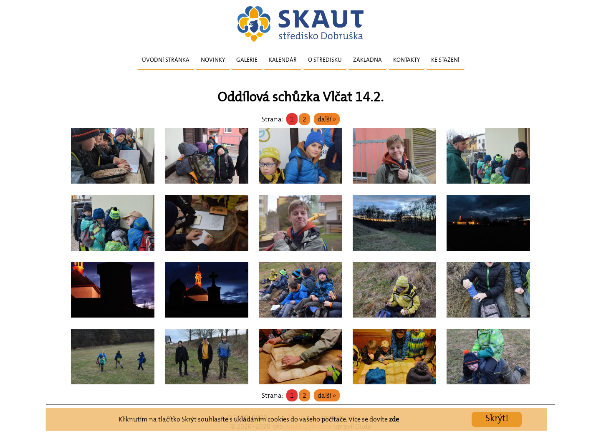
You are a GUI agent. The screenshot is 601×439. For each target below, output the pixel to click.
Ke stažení (445, 59)
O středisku (325, 59)
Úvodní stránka (165, 59)
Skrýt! (496, 418)
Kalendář (283, 59)
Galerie (247, 59)
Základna (367, 59)
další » (327, 119)
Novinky (213, 59)
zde (394, 419)
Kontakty (406, 59)
